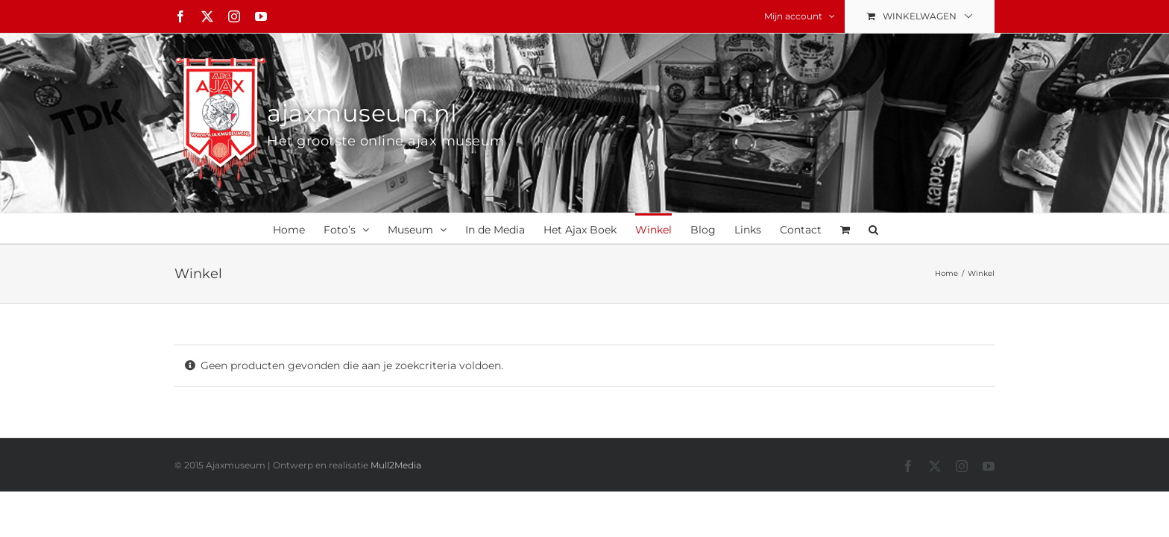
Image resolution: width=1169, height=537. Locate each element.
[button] (957, 228)
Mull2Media (396, 465)
